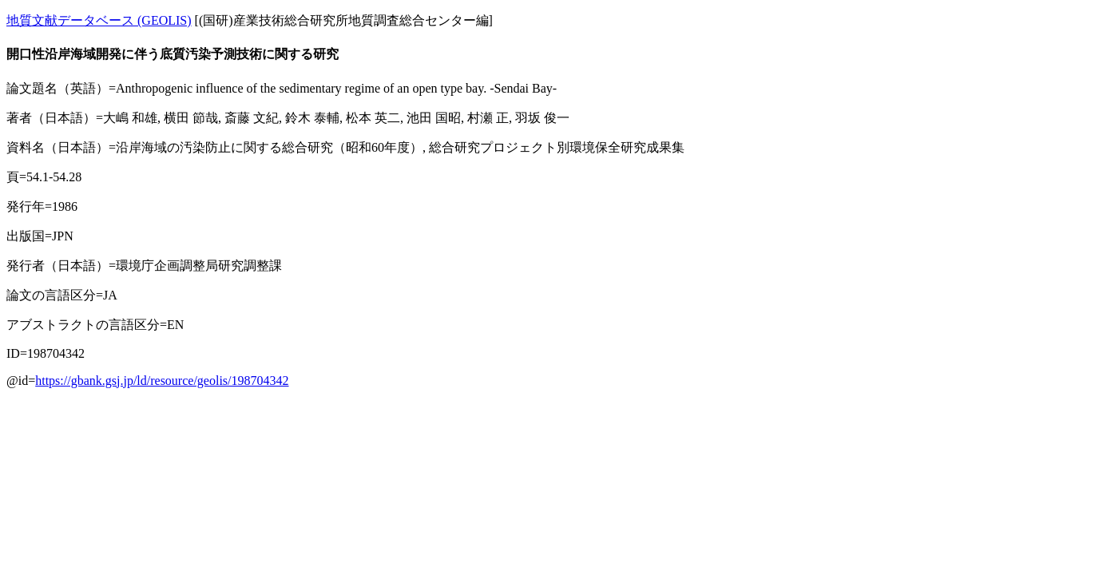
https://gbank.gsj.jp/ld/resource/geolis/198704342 (161, 380)
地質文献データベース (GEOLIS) (99, 20)
